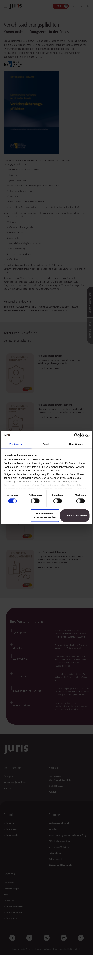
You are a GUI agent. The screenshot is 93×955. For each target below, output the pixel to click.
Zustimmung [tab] (16, 444)
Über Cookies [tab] (76, 444)
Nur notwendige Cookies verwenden (45, 515)
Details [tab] (46, 444)
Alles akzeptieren (75, 515)
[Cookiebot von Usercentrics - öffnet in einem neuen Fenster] (76, 435)
